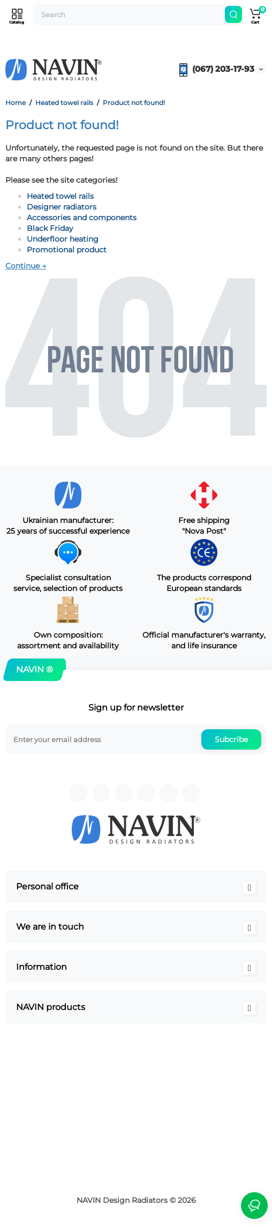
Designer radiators (61, 207)
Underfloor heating (63, 239)
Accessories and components (82, 217)
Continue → (25, 266)
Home (15, 103)
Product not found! (134, 103)
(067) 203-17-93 (215, 69)
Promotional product (67, 250)
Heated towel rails (64, 103)
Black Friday (50, 228)
